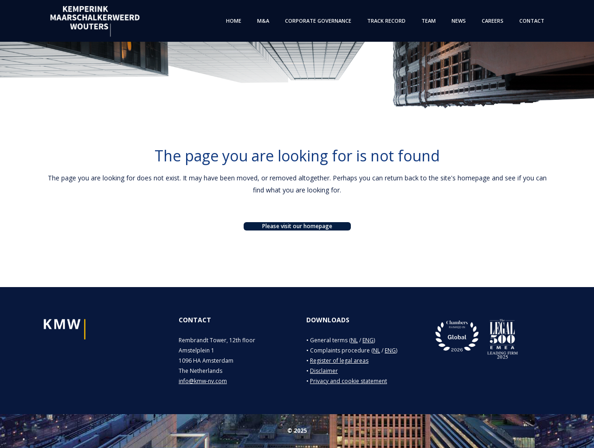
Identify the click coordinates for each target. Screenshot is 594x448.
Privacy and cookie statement (348, 381)
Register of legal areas (339, 361)
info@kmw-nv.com (203, 381)
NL (354, 340)
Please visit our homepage (297, 226)
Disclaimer (324, 371)
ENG (368, 340)
